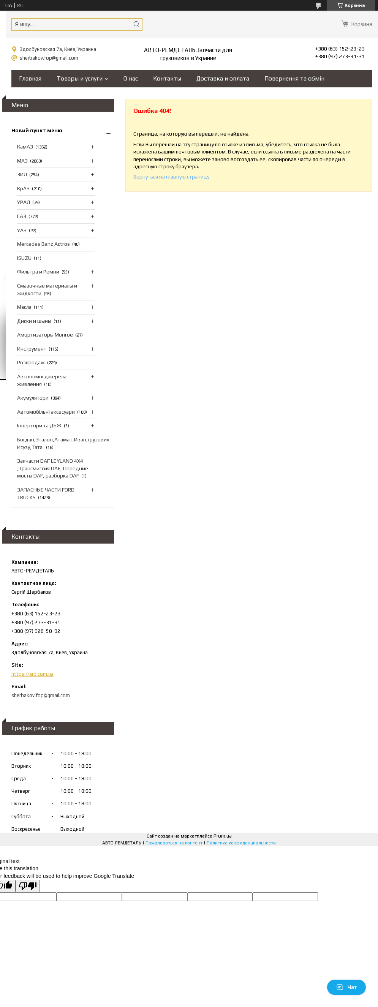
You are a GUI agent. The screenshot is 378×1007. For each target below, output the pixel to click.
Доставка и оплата (222, 78)
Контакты (167, 78)
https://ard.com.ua (32, 674)
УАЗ (22, 230)
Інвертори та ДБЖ (39, 425)
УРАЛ (23, 202)
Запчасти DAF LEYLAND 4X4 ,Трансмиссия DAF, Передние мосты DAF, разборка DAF (52, 468)
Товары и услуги (80, 78)
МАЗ (22, 161)
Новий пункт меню (36, 130)
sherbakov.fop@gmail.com (49, 58)
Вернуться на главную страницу (171, 177)
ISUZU (24, 258)
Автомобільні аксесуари (46, 412)
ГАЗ (21, 216)
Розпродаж (31, 362)
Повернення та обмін (294, 78)
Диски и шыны (34, 321)
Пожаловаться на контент (174, 843)
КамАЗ (25, 147)
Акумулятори (33, 398)
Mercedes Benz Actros (43, 244)
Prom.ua (223, 836)
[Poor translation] (28, 886)
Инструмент (31, 349)
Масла (24, 307)
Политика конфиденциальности (241, 843)
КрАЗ (23, 188)
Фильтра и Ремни (38, 272)
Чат (346, 987)
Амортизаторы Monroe (45, 335)
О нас (130, 78)
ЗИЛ (22, 174)
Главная (30, 78)
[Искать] (136, 24)
